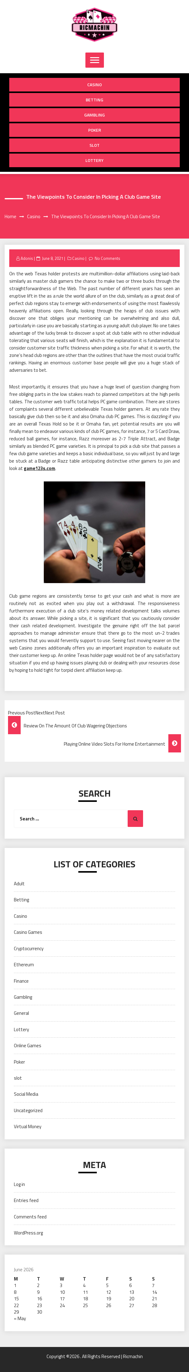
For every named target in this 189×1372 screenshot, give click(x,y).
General (21, 1013)
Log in (19, 1184)
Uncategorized (28, 1110)
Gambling (94, 115)
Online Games (27, 1045)
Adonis (27, 258)
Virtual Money (27, 1126)
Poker (94, 130)
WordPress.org (28, 1232)
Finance (21, 981)
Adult (19, 883)
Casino (94, 84)
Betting (94, 99)
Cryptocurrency (28, 948)
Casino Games (28, 932)
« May (20, 1318)
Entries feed (26, 1200)
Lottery (94, 160)
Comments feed (30, 1216)
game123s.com (39, 468)
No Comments (107, 258)
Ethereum (24, 964)
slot (94, 145)
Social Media (26, 1094)
